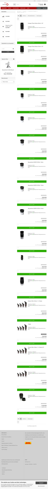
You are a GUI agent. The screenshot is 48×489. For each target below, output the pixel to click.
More (28, 8)
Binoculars (22, 8)
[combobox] (24, 16)
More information (41, 486)
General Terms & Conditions (6, 436)
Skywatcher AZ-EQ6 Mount (8, 70)
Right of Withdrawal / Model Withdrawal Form (10, 445)
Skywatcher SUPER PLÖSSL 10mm (35, 162)
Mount (9, 8)
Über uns (44, 8)
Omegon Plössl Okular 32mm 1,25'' (35, 46)
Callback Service (4, 447)
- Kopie (29, 324)
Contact (39, 8)
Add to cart (31, 42)
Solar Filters (16, 8)
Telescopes (4, 8)
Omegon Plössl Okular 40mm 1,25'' (35, 23)
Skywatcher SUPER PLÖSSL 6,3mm (36, 208)
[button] (35, 1)
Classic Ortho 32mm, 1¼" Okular (35, 301)
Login (8, 51)
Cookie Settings (4, 449)
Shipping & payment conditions (7, 443)
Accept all (41, 482)
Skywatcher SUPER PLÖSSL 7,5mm (36, 185)
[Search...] (14, 4)
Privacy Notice (27, 486)
